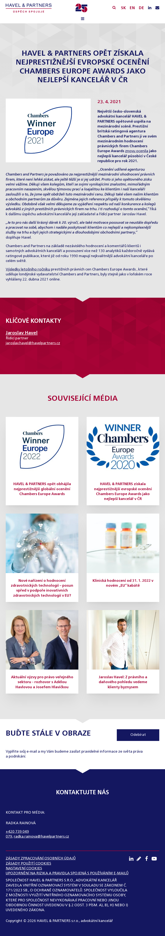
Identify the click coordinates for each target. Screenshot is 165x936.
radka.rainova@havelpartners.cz (41, 836)
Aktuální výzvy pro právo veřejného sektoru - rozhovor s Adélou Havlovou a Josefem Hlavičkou (42, 682)
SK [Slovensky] (123, 8)
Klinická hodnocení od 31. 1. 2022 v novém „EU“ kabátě (123, 583)
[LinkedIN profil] (150, 8)
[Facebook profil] (148, 858)
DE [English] (141, 8)
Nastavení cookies (24, 868)
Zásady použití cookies (28, 863)
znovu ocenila (136, 151)
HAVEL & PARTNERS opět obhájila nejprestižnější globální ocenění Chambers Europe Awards (42, 489)
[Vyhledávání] (114, 8)
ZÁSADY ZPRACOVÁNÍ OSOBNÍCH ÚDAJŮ (41, 858)
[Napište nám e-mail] (157, 8)
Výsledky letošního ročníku (28, 269)
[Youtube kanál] (155, 858)
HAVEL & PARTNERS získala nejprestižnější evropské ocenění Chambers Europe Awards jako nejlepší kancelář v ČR (123, 491)
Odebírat (138, 735)
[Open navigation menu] (82, 19)
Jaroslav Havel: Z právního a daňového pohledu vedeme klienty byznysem (123, 682)
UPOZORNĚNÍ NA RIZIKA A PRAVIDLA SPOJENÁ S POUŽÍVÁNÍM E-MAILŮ (67, 873)
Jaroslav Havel (22, 333)
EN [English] (132, 8)
